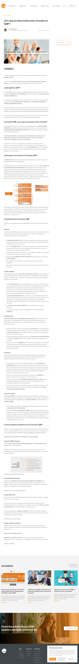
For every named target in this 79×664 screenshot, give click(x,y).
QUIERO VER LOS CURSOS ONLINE (12, 519)
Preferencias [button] (70, 659)
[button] (24, 6)
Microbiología (37, 660)
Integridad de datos (38, 658)
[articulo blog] (13, 587)
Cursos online (37, 653)
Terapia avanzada (37, 662)
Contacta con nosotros (9, 543)
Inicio (20, 651)
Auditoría (34, 6)
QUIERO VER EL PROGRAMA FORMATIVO (14, 474)
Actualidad (56, 6)
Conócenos (11, 6)
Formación (28, 651)
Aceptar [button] (53, 659)
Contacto (72, 5)
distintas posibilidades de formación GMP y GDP (35, 433)
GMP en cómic (37, 655)
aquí (58, 651)
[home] (3, 6)
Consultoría (45, 6)
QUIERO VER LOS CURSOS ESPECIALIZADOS (14, 490)
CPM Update (21, 658)
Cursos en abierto (38, 651)
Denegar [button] (61, 659)
